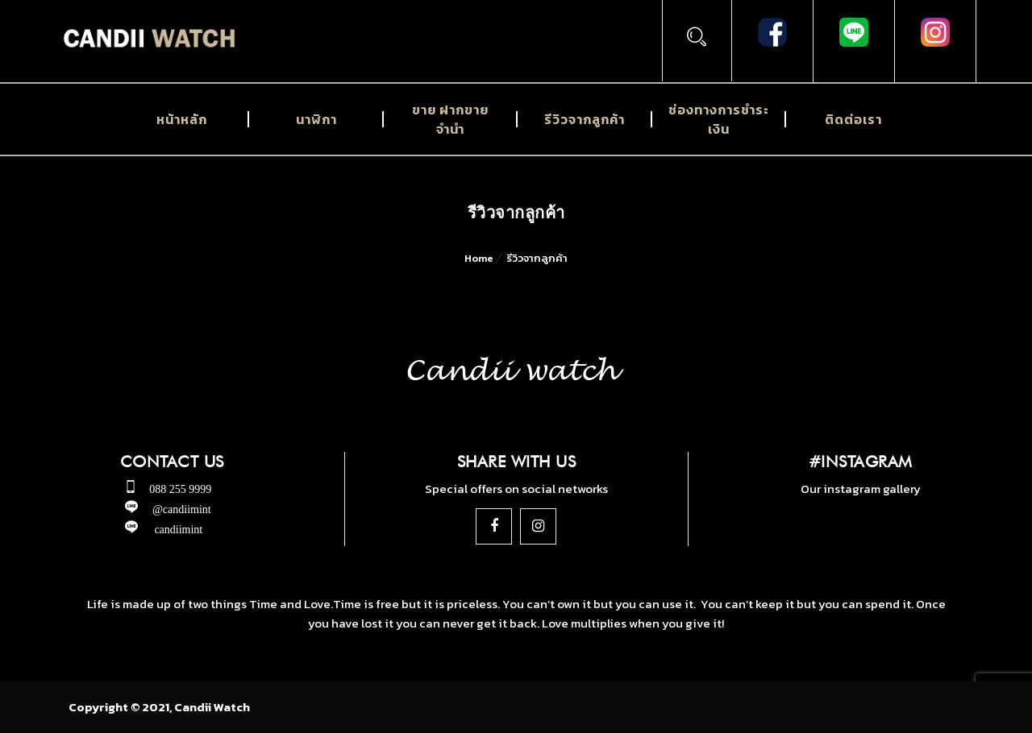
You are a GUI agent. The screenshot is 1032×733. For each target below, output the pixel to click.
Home (478, 258)
